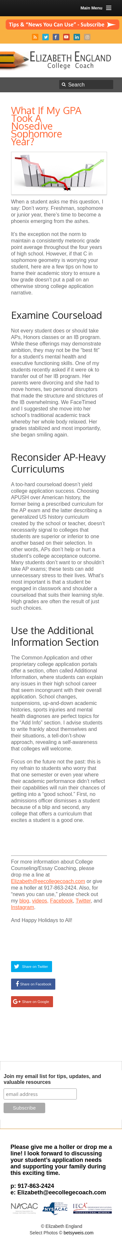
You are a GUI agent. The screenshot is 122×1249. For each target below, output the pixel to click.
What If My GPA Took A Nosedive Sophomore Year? (46, 126)
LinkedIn (77, 37)
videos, (40, 901)
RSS (35, 37)
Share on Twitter (35, 967)
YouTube (66, 37)
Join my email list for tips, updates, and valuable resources (52, 1079)
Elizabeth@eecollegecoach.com (48, 881)
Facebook (56, 37)
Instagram (87, 37)
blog (24, 901)
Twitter (45, 37)
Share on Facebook (35, 984)
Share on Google (35, 1002)
